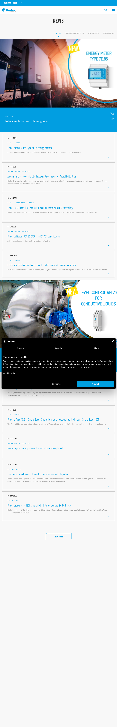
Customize (58, 384)
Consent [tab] (20, 348)
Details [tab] (58, 348)
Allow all (95, 384)
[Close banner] (113, 341)
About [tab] (96, 348)
